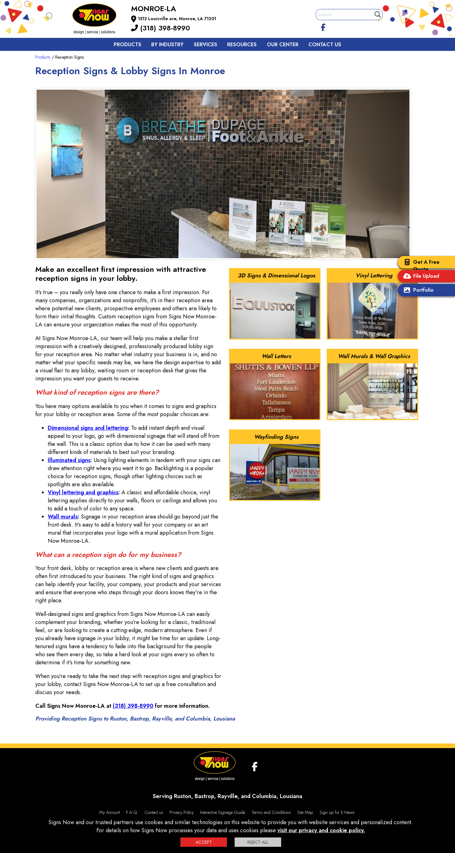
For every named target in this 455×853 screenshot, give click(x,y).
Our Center (282, 44)
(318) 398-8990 (160, 28)
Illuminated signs (69, 460)
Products (127, 44)
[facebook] (323, 26)
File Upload (420, 276)
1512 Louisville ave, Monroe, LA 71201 (177, 19)
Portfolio (417, 290)
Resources (242, 44)
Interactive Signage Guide (222, 812)
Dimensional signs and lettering (88, 428)
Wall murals (63, 517)
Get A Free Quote (420, 265)
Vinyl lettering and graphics (83, 492)
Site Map (305, 812)
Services (205, 44)
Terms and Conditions (271, 812)
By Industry (167, 44)
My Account (109, 812)
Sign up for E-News (337, 812)
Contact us (324, 44)
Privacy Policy (182, 812)
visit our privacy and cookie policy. (321, 830)
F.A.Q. (132, 812)
